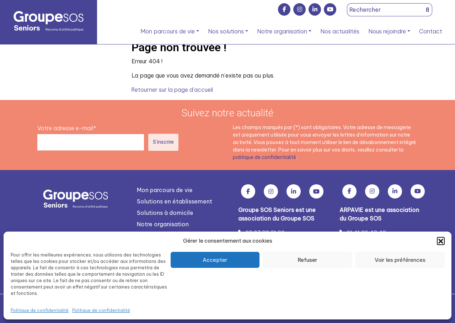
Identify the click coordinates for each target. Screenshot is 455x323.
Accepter (215, 259)
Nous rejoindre (387, 31)
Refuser (307, 259)
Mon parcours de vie (167, 31)
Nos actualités (339, 31)
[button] (440, 240)
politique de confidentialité (264, 157)
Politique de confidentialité (40, 310)
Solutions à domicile (165, 212)
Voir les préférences (400, 259)
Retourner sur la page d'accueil (173, 89)
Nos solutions (226, 31)
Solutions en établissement (174, 201)
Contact (430, 31)
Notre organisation (282, 31)
